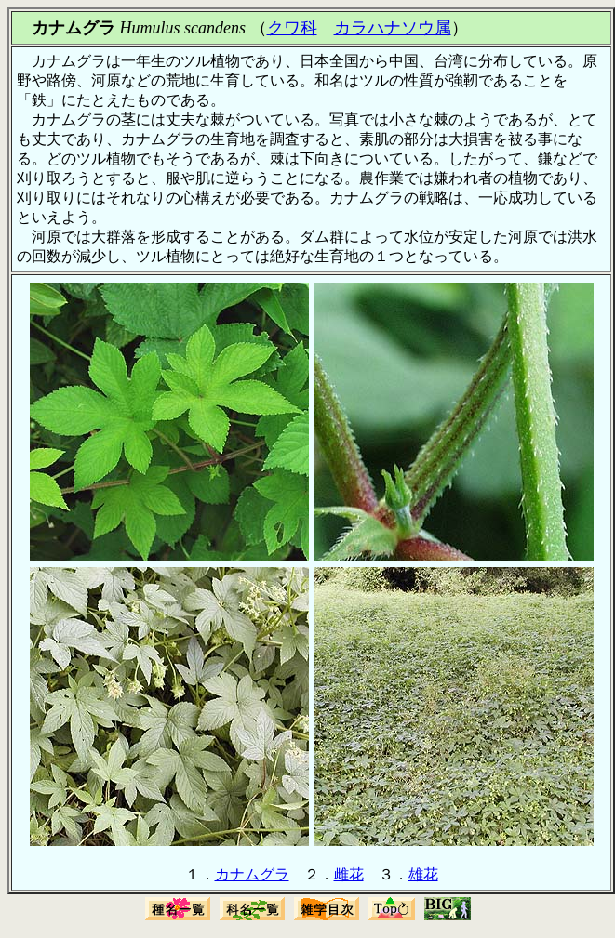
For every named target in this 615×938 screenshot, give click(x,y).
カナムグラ (252, 874)
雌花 (349, 874)
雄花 (423, 874)
